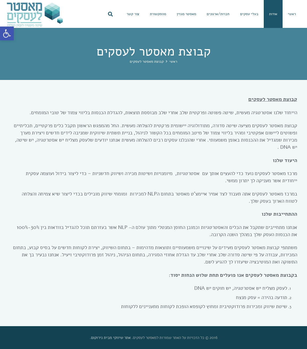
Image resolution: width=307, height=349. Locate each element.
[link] (7, 33)
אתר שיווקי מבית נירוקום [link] (111, 337)
